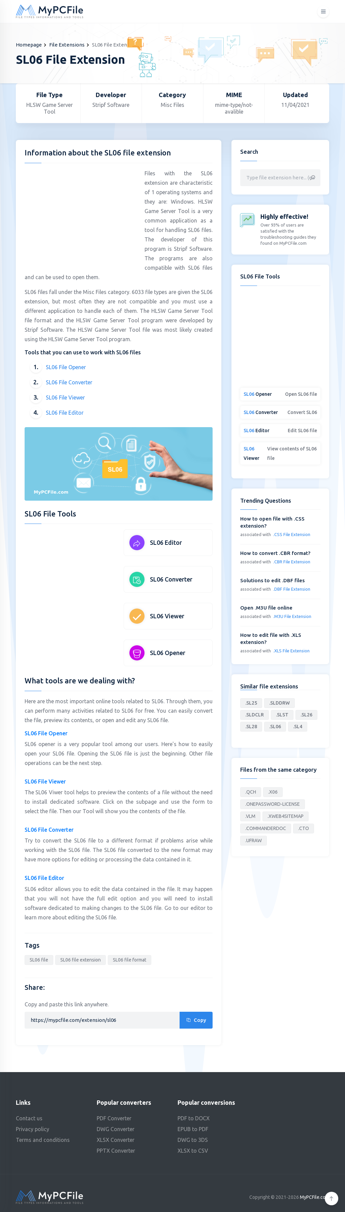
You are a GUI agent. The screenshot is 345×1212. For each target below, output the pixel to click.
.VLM (250, 816)
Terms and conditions (43, 1140)
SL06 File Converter (69, 382)
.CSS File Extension (291, 534)
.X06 (273, 792)
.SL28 (251, 726)
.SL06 (275, 726)
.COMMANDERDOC (265, 828)
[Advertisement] (81, 216)
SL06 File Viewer (65, 397)
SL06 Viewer (167, 616)
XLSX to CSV (193, 1151)
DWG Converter (115, 1129)
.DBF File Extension (291, 589)
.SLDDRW (279, 703)
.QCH (250, 792)
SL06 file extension (80, 960)
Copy (196, 1020)
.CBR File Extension (291, 561)
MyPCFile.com (314, 1197)
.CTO (303, 828)
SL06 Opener (167, 652)
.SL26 (306, 714)
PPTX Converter (116, 1151)
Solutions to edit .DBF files (272, 580)
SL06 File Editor (65, 413)
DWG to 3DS (193, 1140)
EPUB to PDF (193, 1129)
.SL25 (251, 703)
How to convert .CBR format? (275, 553)
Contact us (29, 1118)
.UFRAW (253, 840)
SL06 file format (129, 960)
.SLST (282, 714)
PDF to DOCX (194, 1118)
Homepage (29, 45)
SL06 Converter (171, 579)
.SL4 (297, 726)
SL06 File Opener (66, 367)
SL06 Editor (166, 542)
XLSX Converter (115, 1140)
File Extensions (67, 45)
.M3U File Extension (292, 616)
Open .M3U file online (266, 608)
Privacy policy (32, 1129)
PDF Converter (114, 1118)
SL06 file (39, 960)
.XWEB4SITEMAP (286, 816)
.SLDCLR (254, 714)
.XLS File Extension (291, 650)
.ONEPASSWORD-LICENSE (272, 804)
